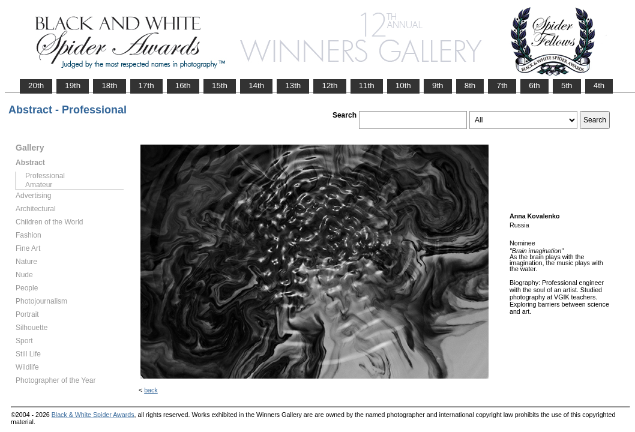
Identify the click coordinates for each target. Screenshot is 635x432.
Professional (45, 176)
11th (366, 85)
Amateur (38, 185)
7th (502, 85)
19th (72, 85)
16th (183, 85)
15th (219, 85)
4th (599, 85)
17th (146, 85)
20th (36, 85)
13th (292, 85)
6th (534, 85)
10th (403, 85)
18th (109, 85)
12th (329, 85)
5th (567, 85)
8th (470, 85)
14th (256, 85)
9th (438, 85)
